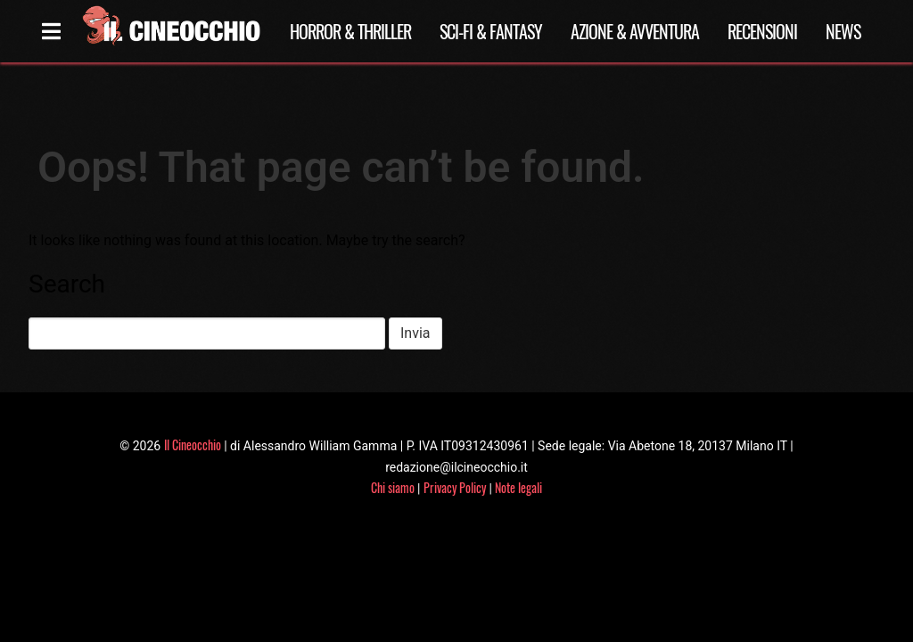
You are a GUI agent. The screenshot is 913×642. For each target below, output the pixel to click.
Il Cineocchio (192, 444)
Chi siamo (393, 487)
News (843, 31)
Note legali (518, 487)
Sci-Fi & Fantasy (491, 31)
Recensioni (762, 31)
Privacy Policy (455, 487)
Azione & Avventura (635, 31)
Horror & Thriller (350, 31)
